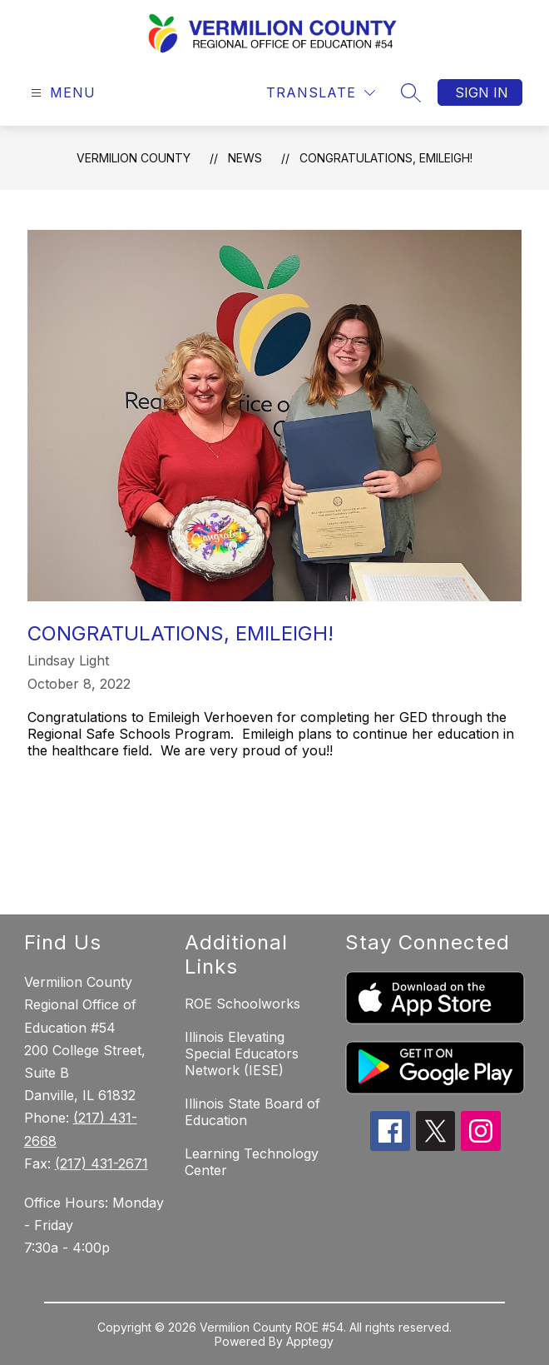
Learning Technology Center (252, 1161)
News (245, 158)
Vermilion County (133, 158)
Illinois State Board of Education (252, 1111)
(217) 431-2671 (101, 1163)
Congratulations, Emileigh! (385, 158)
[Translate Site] (320, 92)
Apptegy (310, 1341)
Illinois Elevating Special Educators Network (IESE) (242, 1054)
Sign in (481, 92)
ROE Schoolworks (242, 1003)
